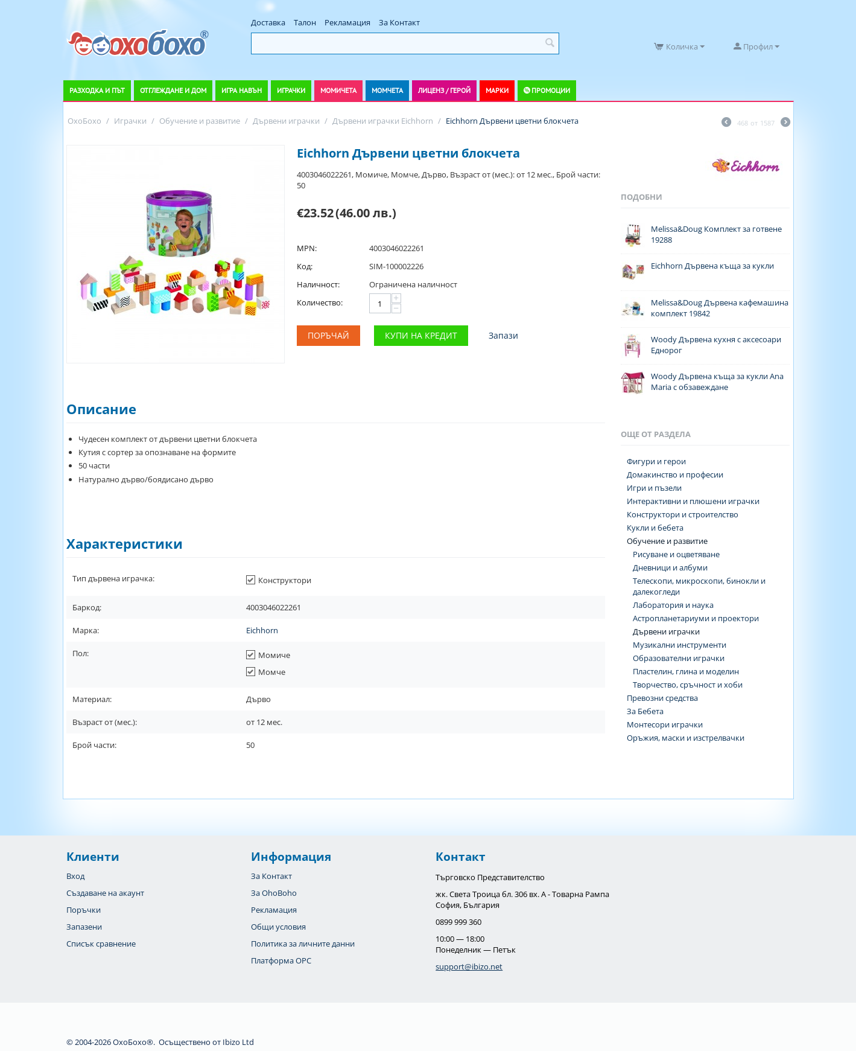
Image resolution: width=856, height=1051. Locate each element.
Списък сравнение (101, 943)
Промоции (550, 90)
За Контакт (399, 22)
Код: (304, 266)
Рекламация (347, 22)
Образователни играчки (678, 658)
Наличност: (318, 284)
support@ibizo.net (469, 966)
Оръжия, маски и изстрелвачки (685, 737)
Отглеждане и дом (173, 90)
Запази (503, 335)
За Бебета (645, 711)
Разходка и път (97, 90)
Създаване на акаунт (105, 892)
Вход (75, 876)
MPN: (307, 248)
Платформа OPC (281, 960)
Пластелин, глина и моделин (686, 671)
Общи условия (278, 926)
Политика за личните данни (303, 943)
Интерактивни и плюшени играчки (693, 501)
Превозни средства (662, 697)
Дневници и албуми (670, 567)
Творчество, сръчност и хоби (688, 684)
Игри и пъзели (654, 487)
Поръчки (83, 909)
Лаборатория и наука (673, 604)
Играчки (291, 90)
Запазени (84, 926)
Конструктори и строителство (682, 514)
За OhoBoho (274, 892)
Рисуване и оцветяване (676, 554)
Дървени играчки (666, 631)
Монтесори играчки (665, 724)
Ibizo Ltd (238, 1042)
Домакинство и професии (675, 474)
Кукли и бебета (655, 527)
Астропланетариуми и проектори (696, 618)
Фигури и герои (656, 461)
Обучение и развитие (667, 540)
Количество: (320, 302)
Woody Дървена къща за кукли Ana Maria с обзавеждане (717, 381)
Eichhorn (262, 630)
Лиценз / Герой (444, 90)
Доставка (268, 22)
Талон (305, 22)
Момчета (387, 90)
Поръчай (328, 335)
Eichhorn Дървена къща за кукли (712, 265)
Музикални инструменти (679, 644)
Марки (497, 90)
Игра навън (241, 90)
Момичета (338, 90)
